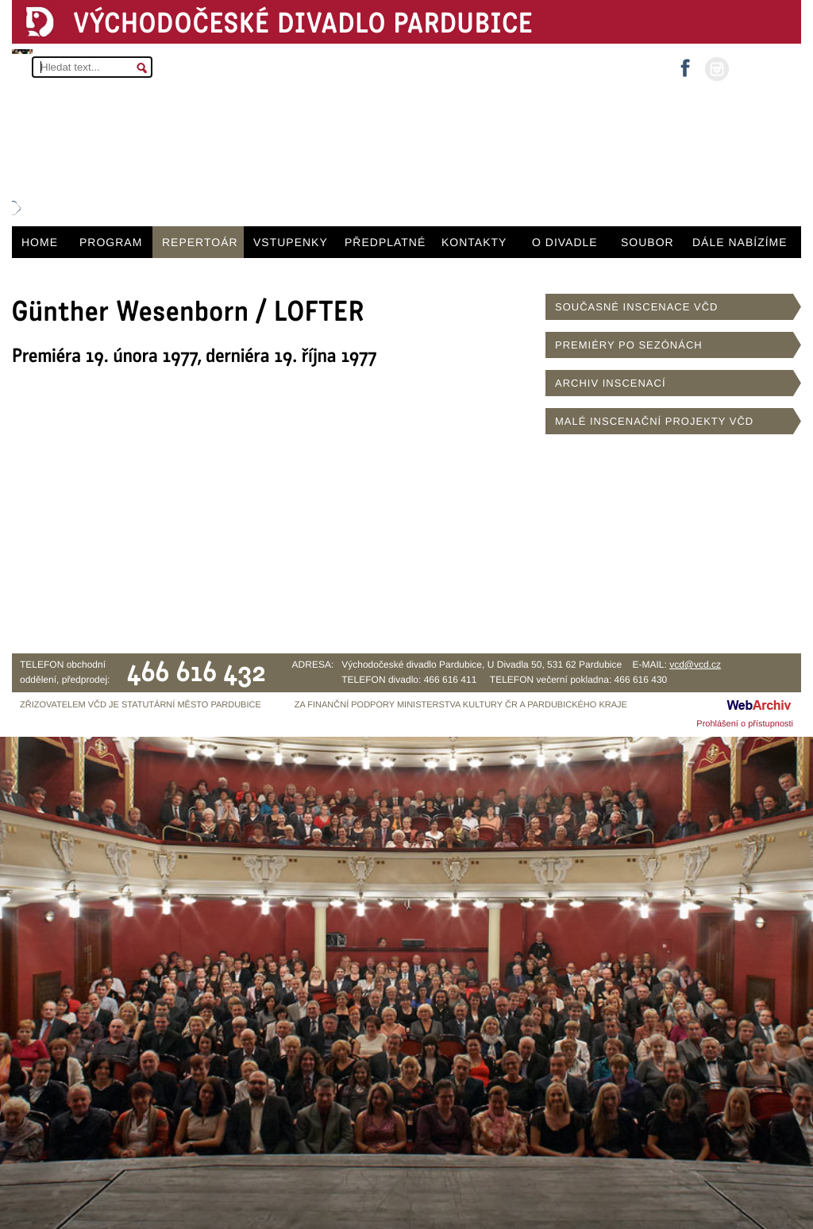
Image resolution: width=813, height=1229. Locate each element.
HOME (39, 242)
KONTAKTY (474, 242)
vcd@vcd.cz (695, 664)
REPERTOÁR (200, 242)
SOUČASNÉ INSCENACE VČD (636, 307)
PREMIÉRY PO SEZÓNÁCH (629, 345)
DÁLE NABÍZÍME (740, 242)
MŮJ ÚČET (763, 68)
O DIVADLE (565, 242)
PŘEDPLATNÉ (385, 242)
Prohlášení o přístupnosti (744, 724)
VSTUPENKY (290, 242)
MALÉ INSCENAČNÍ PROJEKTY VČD (654, 421)
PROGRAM (110, 242)
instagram (717, 69)
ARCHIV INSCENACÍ (610, 383)
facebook (685, 63)
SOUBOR (647, 242)
